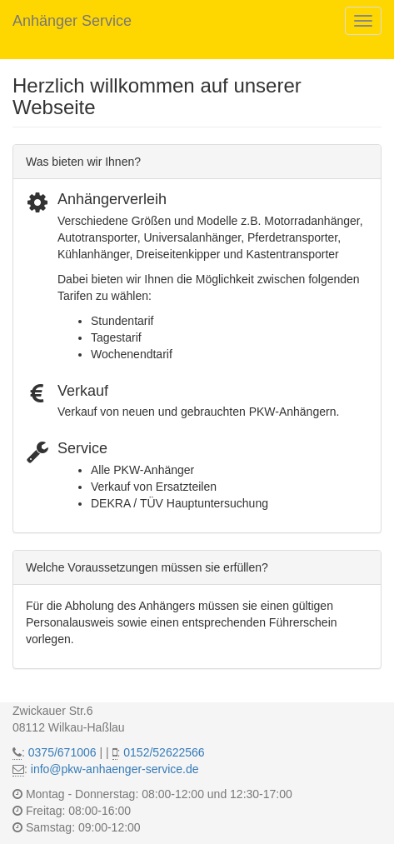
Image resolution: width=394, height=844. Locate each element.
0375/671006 (62, 752)
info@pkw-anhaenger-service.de (115, 769)
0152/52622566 (163, 752)
